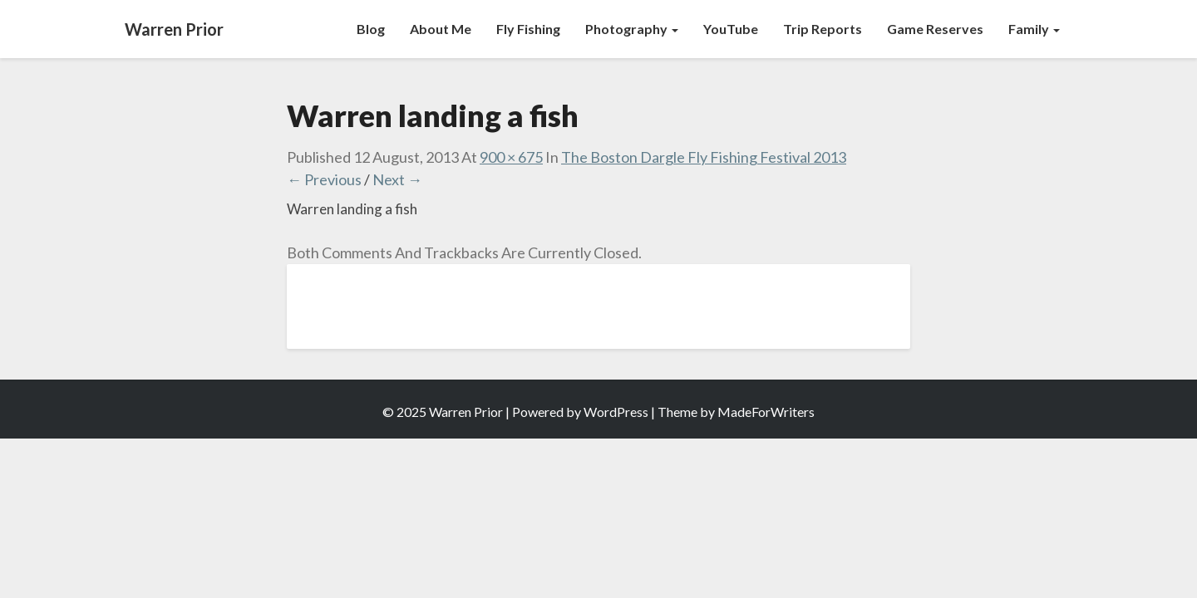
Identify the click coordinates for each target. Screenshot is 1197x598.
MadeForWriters (766, 411)
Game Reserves (935, 29)
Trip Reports (822, 29)
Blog (371, 29)
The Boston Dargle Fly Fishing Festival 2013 (703, 157)
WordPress (616, 411)
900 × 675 (511, 157)
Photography (631, 29)
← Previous (324, 179)
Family (1034, 29)
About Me (440, 29)
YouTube (730, 29)
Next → (397, 179)
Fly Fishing (528, 29)
